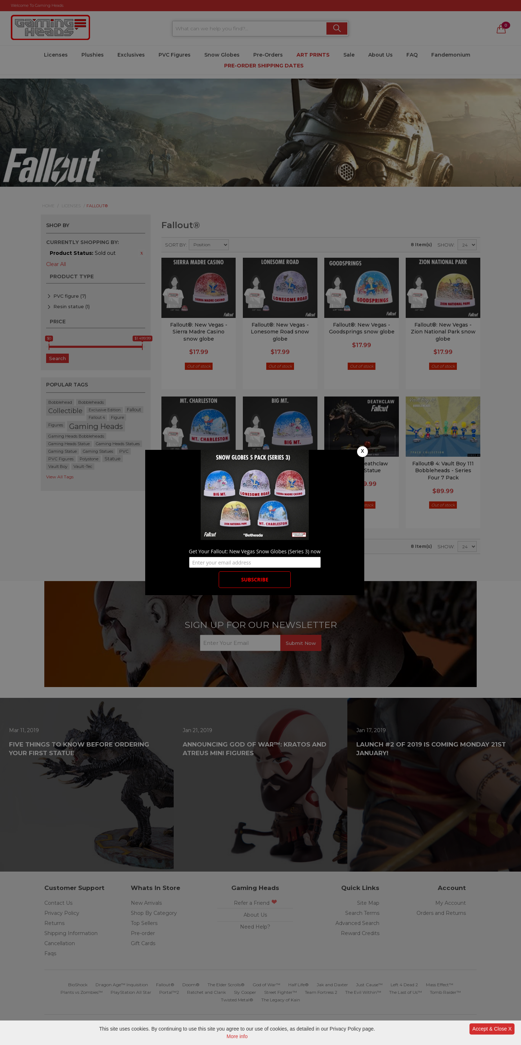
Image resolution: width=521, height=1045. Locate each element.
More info (237, 1036)
